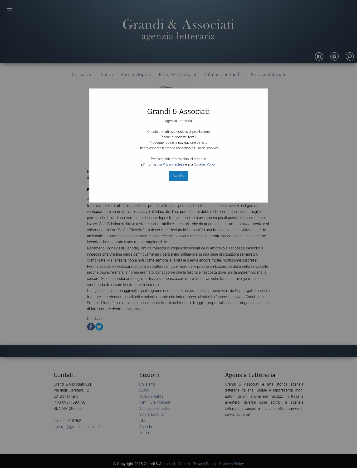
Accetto (178, 176)
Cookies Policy (204, 164)
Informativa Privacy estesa (164, 164)
